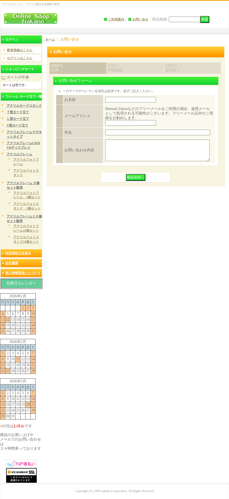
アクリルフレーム (19, 154)
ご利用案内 (116, 19)
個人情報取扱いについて (22, 273)
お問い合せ (140, 19)
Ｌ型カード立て (18, 119)
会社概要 (11, 263)
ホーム (50, 39)
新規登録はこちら (19, 50)
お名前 (70, 100)
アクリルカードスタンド (24, 106)
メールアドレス (77, 116)
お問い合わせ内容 (79, 152)
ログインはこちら (19, 58)
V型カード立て (17, 125)
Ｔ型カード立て (18, 112)
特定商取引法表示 (18, 253)
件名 (68, 132)
